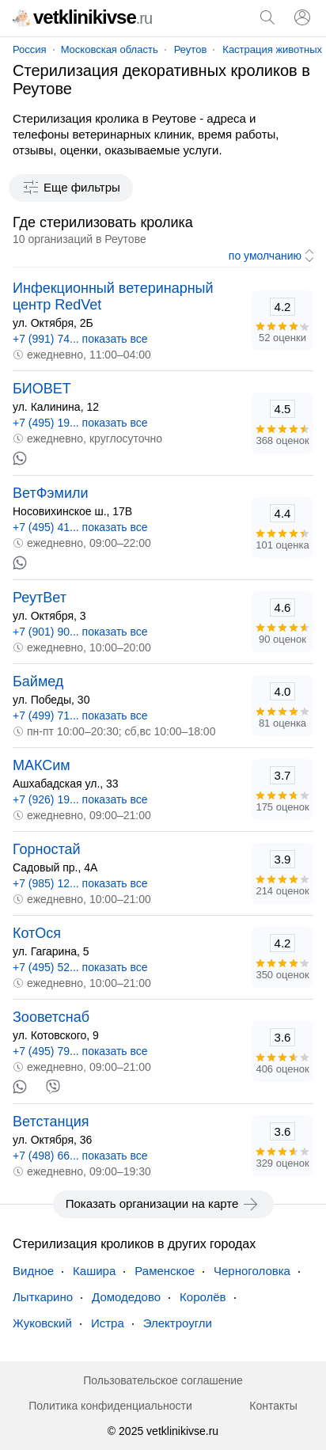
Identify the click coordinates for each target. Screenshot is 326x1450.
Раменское (165, 1270)
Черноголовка (252, 1270)
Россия (30, 49)
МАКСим (41, 765)
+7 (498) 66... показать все (80, 1155)
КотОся (37, 933)
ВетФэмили (51, 493)
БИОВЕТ (42, 389)
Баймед (38, 681)
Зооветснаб (51, 1017)
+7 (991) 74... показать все (80, 338)
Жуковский (42, 1323)
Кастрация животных (272, 49)
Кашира (94, 1270)
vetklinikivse (82, 17)
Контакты (273, 1405)
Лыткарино (43, 1297)
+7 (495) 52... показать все (80, 967)
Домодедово (126, 1297)
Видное (33, 1270)
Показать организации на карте (163, 1203)
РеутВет (39, 597)
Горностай (47, 849)
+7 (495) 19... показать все (80, 422)
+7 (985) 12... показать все (80, 883)
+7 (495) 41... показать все (80, 527)
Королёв (203, 1297)
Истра (107, 1323)
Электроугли (177, 1323)
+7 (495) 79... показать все (80, 1051)
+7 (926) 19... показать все (80, 799)
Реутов (190, 49)
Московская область (109, 49)
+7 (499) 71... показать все (80, 715)
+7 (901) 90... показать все (80, 631)
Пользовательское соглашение (163, 1380)
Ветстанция (51, 1121)
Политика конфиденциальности (110, 1405)
